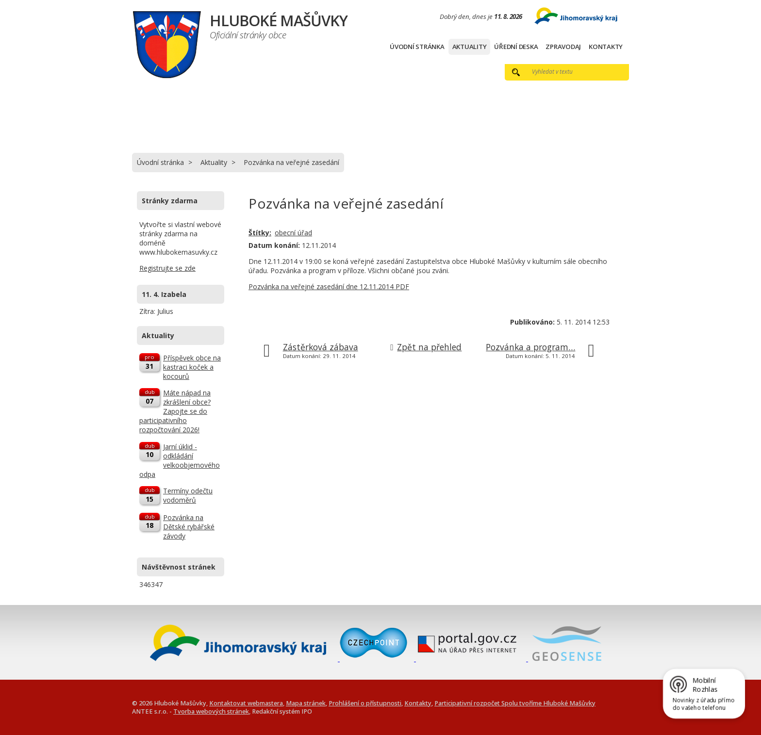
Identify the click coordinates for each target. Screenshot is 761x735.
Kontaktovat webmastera (246, 703)
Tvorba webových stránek (211, 711)
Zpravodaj (563, 46)
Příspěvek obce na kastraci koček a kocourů (192, 367)
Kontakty (606, 46)
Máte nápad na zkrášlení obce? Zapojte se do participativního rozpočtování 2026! (175, 411)
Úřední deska (516, 46)
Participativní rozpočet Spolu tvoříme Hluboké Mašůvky (515, 703)
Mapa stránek (306, 703)
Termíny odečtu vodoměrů (188, 495)
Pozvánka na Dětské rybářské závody (189, 526)
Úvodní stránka (417, 46)
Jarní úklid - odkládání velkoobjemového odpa (179, 460)
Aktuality (469, 46)
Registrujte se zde (167, 268)
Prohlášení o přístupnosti (365, 703)
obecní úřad (293, 232)
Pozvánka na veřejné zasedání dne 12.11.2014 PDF (328, 286)
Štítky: (259, 232)
